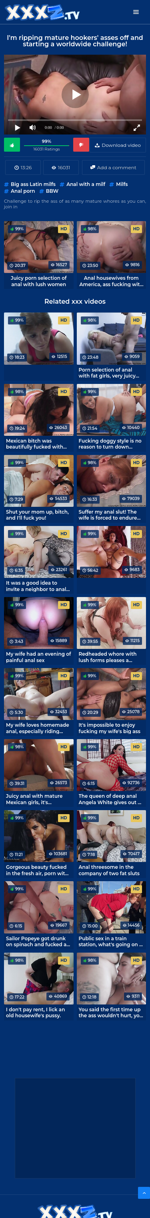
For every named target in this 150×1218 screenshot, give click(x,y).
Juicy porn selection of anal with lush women (38, 281)
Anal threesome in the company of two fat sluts (109, 870)
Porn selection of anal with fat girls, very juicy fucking (107, 373)
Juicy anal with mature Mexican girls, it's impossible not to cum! (34, 799)
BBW (52, 191)
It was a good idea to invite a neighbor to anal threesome (36, 586)
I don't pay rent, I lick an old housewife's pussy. (35, 1012)
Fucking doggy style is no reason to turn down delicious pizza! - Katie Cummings (110, 444)
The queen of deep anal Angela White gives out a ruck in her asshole (110, 799)
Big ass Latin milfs (33, 184)
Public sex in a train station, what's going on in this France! (111, 941)
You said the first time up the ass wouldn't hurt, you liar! (111, 1012)
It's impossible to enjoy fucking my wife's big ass (109, 728)
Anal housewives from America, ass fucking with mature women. (111, 281)
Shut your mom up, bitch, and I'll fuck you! (37, 515)
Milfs (122, 184)
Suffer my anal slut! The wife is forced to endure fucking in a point (108, 515)
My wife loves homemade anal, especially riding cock (37, 728)
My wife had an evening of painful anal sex (38, 657)
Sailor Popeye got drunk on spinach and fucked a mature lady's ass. (36, 941)
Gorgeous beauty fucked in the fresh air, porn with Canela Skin (37, 870)
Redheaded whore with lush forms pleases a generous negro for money (108, 657)
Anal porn (23, 191)
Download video (121, 145)
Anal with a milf (85, 184)
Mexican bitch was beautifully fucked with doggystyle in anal (34, 444)
